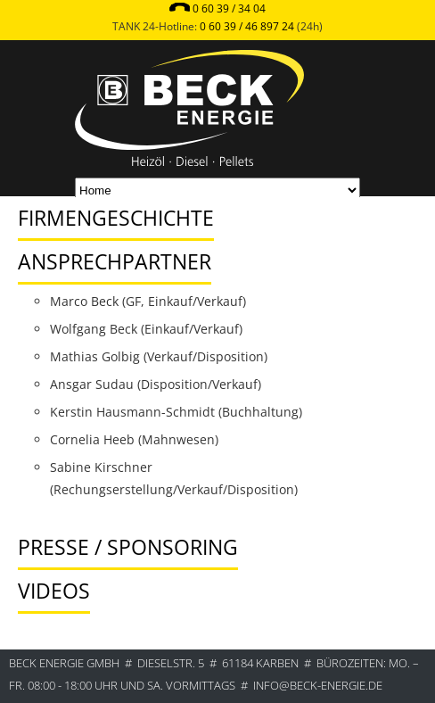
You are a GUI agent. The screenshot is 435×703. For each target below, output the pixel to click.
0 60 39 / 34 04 (229, 8)
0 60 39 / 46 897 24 (247, 26)
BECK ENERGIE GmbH (64, 663)
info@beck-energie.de (317, 685)
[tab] (188, 200)
